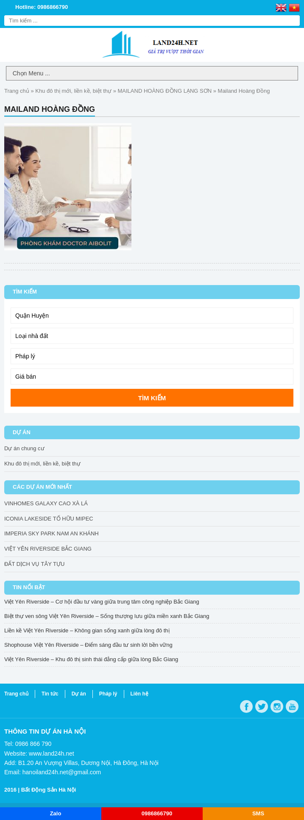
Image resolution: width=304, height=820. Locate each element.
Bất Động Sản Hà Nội (48, 790)
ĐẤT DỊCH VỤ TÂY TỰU (34, 564)
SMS (258, 813)
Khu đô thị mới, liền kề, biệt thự (73, 91)
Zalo (55, 813)
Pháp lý (108, 694)
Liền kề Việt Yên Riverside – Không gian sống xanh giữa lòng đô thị (87, 630)
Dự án (79, 694)
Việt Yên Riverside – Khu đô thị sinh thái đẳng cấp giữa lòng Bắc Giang (91, 659)
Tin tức (50, 694)
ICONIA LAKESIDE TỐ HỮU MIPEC (48, 518)
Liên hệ (139, 694)
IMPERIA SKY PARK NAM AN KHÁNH (51, 533)
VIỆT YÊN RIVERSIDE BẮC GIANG (48, 549)
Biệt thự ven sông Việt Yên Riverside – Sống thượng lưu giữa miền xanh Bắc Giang (106, 616)
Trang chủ (16, 91)
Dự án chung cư (24, 448)
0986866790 (157, 813)
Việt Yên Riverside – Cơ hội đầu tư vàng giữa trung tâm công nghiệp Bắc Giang (101, 601)
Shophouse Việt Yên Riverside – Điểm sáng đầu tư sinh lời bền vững (88, 645)
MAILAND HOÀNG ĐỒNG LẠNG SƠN (165, 91)
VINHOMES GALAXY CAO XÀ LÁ (46, 503)
